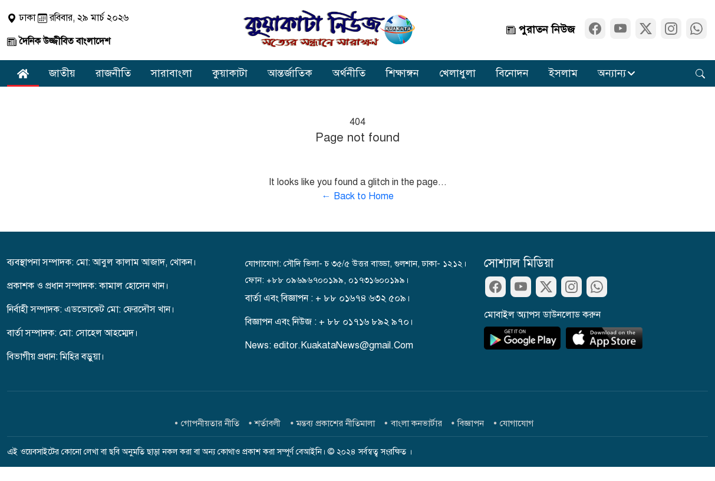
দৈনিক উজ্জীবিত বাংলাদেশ (58, 41)
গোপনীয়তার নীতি (210, 423)
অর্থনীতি (348, 73)
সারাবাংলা (171, 73)
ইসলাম (563, 73)
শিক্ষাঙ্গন (402, 73)
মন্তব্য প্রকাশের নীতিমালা (335, 423)
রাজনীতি (113, 73)
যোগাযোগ (516, 423)
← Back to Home (358, 196)
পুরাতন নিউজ (540, 29)
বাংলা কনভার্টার (416, 423)
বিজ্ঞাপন (470, 423)
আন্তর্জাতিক (290, 73)
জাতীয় (62, 73)
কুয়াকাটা (230, 73)
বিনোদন (512, 73)
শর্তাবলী (268, 423)
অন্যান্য (612, 73)
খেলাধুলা (457, 73)
